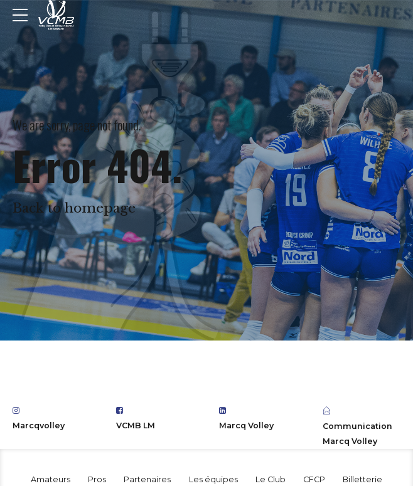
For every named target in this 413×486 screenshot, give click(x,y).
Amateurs (50, 479)
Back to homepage (74, 208)
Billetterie (362, 479)
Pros (97, 479)
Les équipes (213, 479)
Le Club (270, 479)
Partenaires (147, 479)
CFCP (314, 479)
